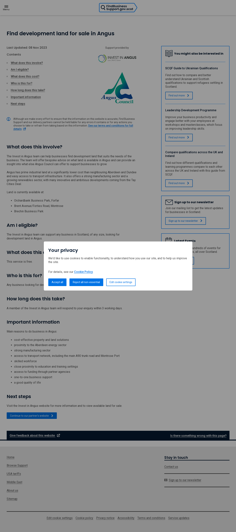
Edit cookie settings (121, 282)
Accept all (57, 282)
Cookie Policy (83, 272)
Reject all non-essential (86, 282)
